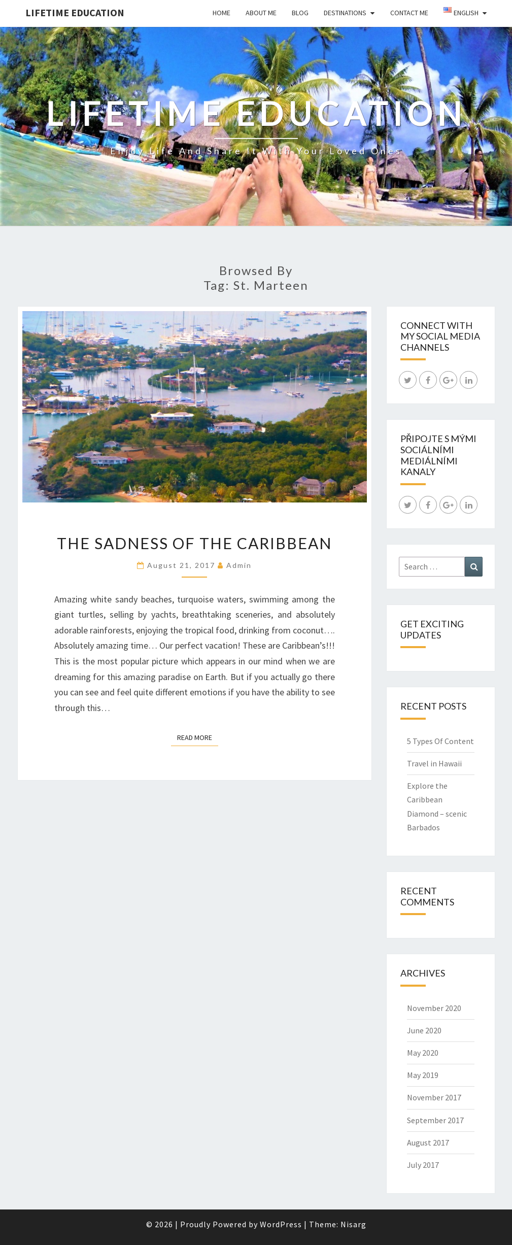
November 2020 (434, 1008)
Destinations (345, 12)
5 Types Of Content (440, 741)
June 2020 (424, 1030)
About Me (261, 12)
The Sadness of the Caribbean (194, 543)
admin (239, 565)
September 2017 (435, 1120)
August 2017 (428, 1142)
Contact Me (409, 12)
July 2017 (423, 1165)
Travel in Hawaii (434, 763)
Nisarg (353, 1224)
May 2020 (422, 1053)
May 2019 (422, 1075)
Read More (197, 737)
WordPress (281, 1224)
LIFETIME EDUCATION (74, 12)
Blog (300, 12)
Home (221, 12)
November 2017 (434, 1097)
